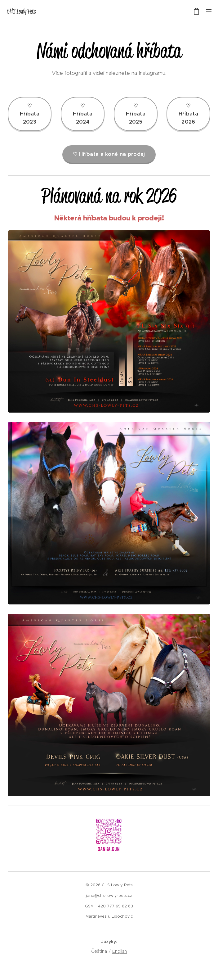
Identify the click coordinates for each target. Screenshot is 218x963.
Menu (208, 11)
